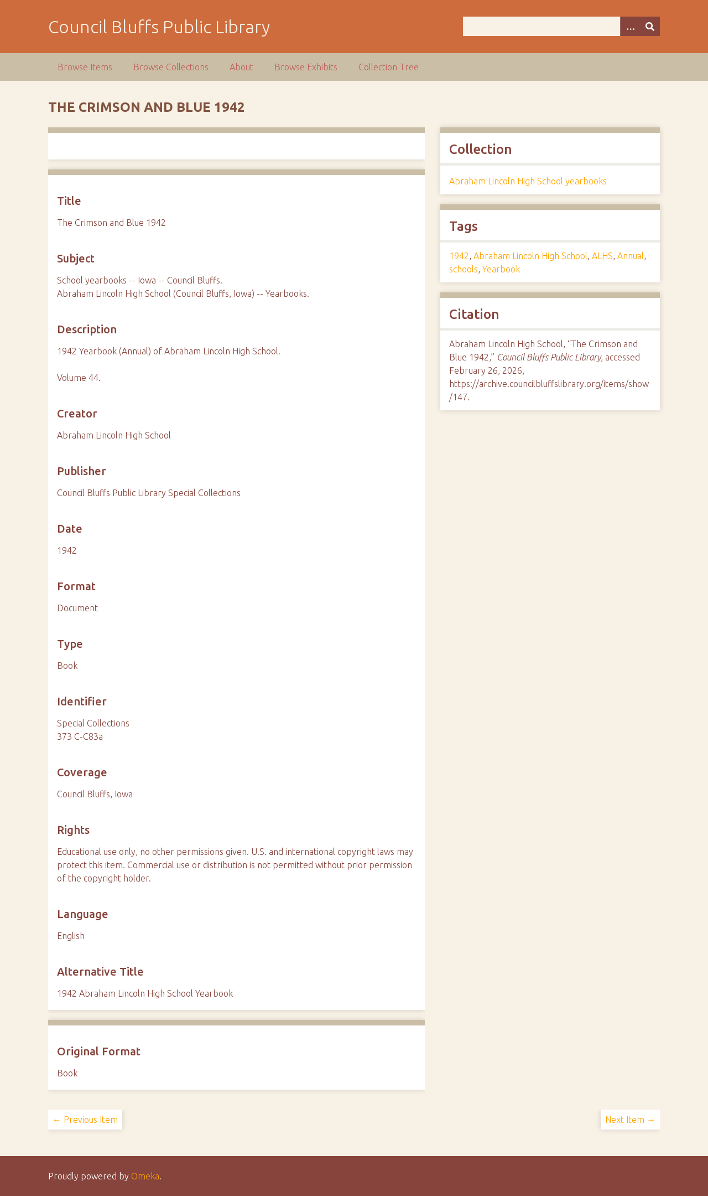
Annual (630, 256)
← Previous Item (85, 1120)
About (241, 67)
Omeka (145, 1176)
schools (463, 269)
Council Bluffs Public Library (159, 27)
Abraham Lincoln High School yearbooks (528, 181)
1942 (459, 256)
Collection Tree (388, 67)
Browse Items (85, 67)
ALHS (602, 256)
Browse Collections (171, 67)
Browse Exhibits (305, 67)
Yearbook (501, 269)
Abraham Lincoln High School (530, 256)
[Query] (561, 26)
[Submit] (650, 26)
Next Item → (630, 1120)
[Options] (630, 26)
